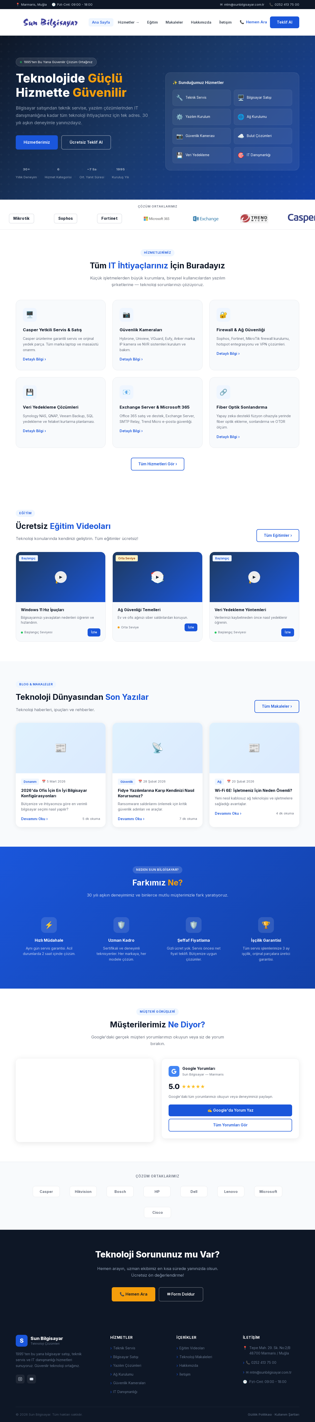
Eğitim (152, 22)
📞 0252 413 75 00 (261, 1362)
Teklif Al (284, 22)
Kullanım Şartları (287, 1414)
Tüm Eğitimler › (278, 535)
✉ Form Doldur (181, 1294)
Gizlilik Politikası (260, 1414)
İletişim (225, 22)
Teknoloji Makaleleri (195, 1357)
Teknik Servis (124, 1348)
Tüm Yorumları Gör (230, 1125)
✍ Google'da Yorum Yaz (230, 1110)
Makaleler (174, 22)
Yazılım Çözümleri (127, 1365)
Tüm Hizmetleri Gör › (157, 464)
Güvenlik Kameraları (129, 1383)
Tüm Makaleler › (277, 706)
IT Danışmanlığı (125, 1392)
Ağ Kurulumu (123, 1374)
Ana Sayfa (101, 22)
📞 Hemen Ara (133, 1294)
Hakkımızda (201, 22)
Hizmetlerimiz (37, 142)
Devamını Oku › (34, 820)
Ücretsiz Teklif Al (86, 142)
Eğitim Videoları (192, 1348)
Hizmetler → (128, 22)
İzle (94, 634)
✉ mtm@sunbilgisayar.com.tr (269, 1372)
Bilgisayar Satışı (125, 1357)
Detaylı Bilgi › (34, 361)
